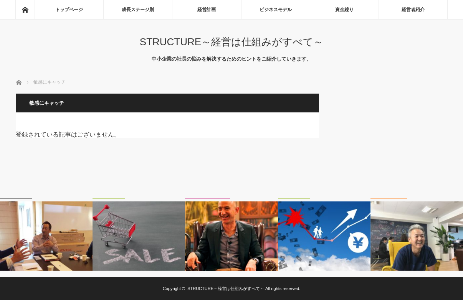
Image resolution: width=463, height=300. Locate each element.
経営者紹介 (413, 9)
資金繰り (344, 9)
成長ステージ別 (138, 9)
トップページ (69, 9)
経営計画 (206, 9)
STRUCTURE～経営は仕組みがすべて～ (231, 42)
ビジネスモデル (276, 9)
